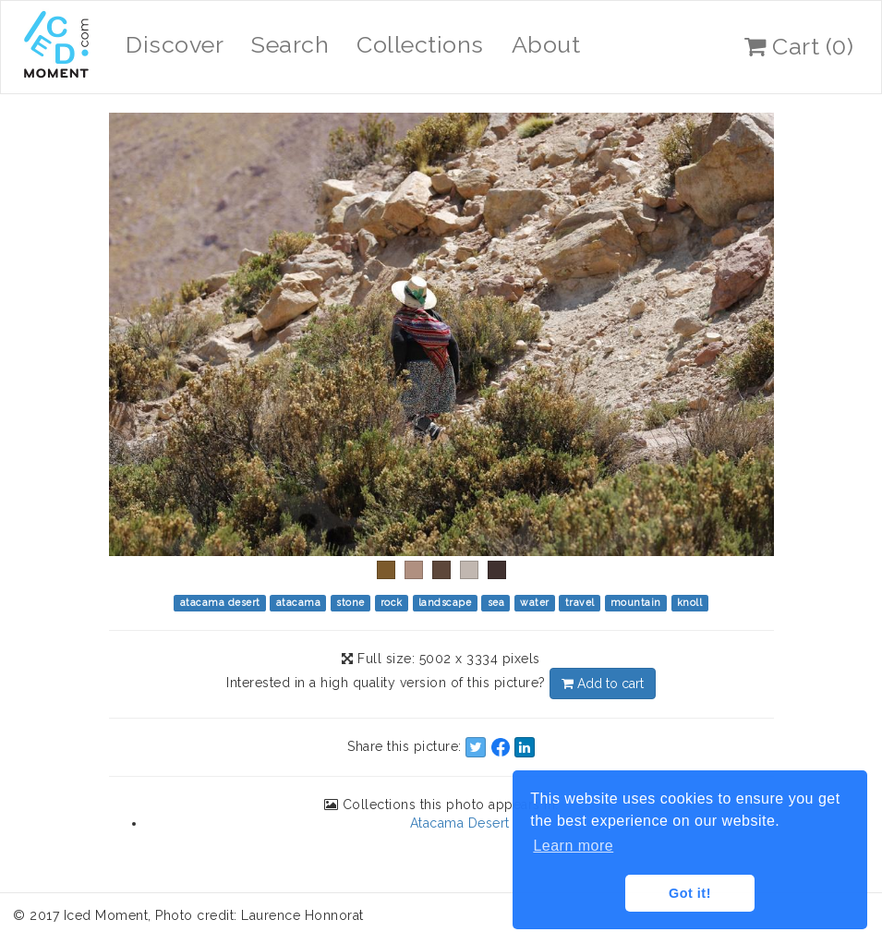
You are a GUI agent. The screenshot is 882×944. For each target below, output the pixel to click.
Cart (798, 46)
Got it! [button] (690, 893)
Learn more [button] (573, 845)
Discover (175, 44)
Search (290, 44)
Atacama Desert (460, 823)
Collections (420, 44)
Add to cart (603, 683)
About (546, 44)
